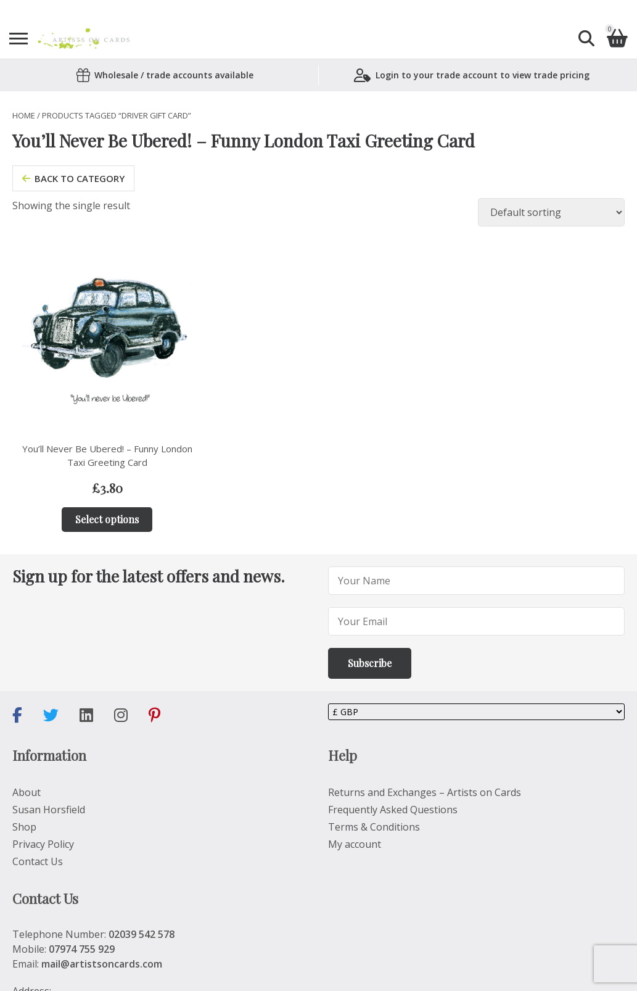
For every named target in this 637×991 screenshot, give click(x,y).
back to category (73, 178)
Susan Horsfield (48, 809)
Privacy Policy (43, 844)
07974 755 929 (82, 949)
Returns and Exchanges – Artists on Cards (424, 792)
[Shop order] (551, 212)
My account (354, 844)
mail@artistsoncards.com (101, 964)
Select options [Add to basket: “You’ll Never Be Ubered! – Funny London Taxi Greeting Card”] (107, 519)
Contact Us (37, 861)
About (26, 792)
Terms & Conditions (374, 827)
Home (23, 115)
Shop (24, 827)
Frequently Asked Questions (393, 809)
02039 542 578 (142, 934)
